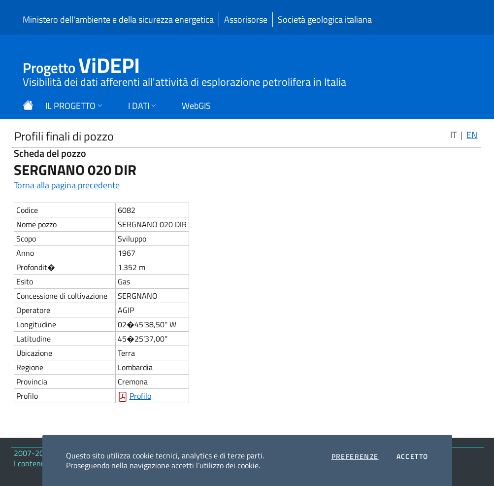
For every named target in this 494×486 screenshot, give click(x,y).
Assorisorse (245, 19)
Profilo (140, 396)
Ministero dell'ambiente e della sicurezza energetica (118, 19)
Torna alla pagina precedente (67, 185)
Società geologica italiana (325, 19)
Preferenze (355, 456)
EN (471, 134)
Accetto (412, 456)
